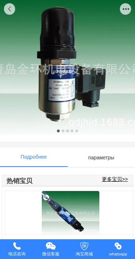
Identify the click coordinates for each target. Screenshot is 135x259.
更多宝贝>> (115, 179)
